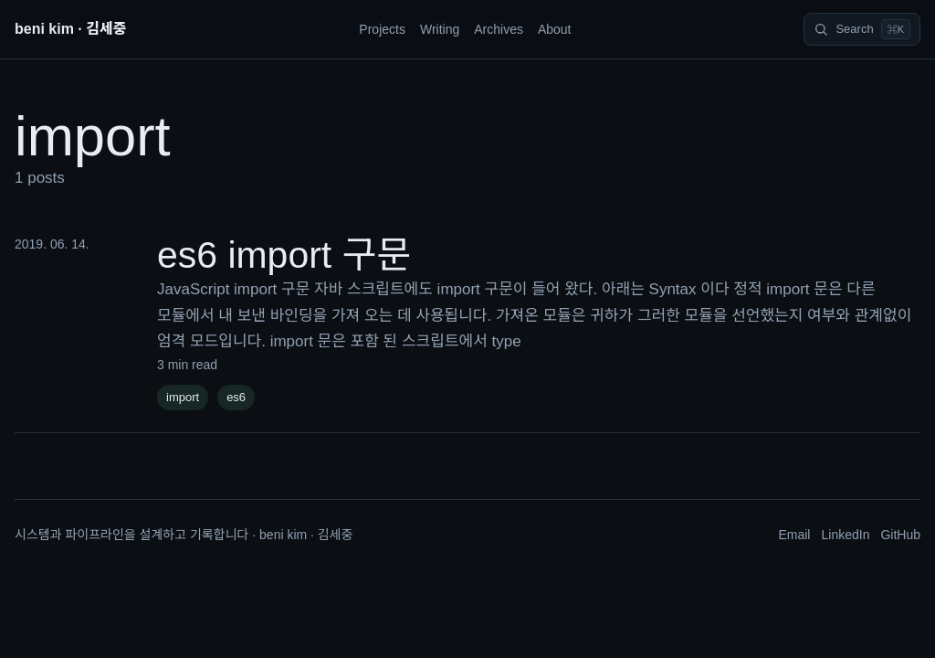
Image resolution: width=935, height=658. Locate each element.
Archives (498, 29)
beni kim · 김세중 (70, 29)
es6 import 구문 (284, 255)
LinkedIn (845, 534)
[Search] (862, 29)
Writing (439, 29)
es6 (236, 397)
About (555, 29)
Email (794, 534)
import (182, 397)
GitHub (900, 534)
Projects (382, 29)
